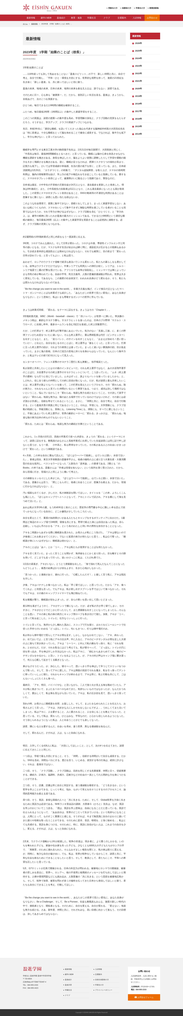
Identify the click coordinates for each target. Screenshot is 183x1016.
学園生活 (91, 18)
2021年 (138, 81)
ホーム (25, 24)
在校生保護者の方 (102, 980)
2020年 (138, 88)
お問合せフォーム (146, 997)
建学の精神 (46, 18)
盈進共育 (68, 985)
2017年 (138, 111)
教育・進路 (76, 18)
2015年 (138, 126)
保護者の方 (126, 8)
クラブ (107, 18)
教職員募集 (154, 8)
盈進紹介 (61, 18)
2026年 (138, 43)
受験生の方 (113, 8)
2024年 (138, 58)
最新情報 (31, 18)
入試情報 (137, 18)
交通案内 (122, 18)
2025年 (138, 50)
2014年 (138, 134)
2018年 (138, 103)
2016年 (138, 119)
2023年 (138, 66)
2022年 (138, 73)
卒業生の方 (140, 8)
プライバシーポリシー (103, 990)
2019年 (138, 96)
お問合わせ (152, 18)
